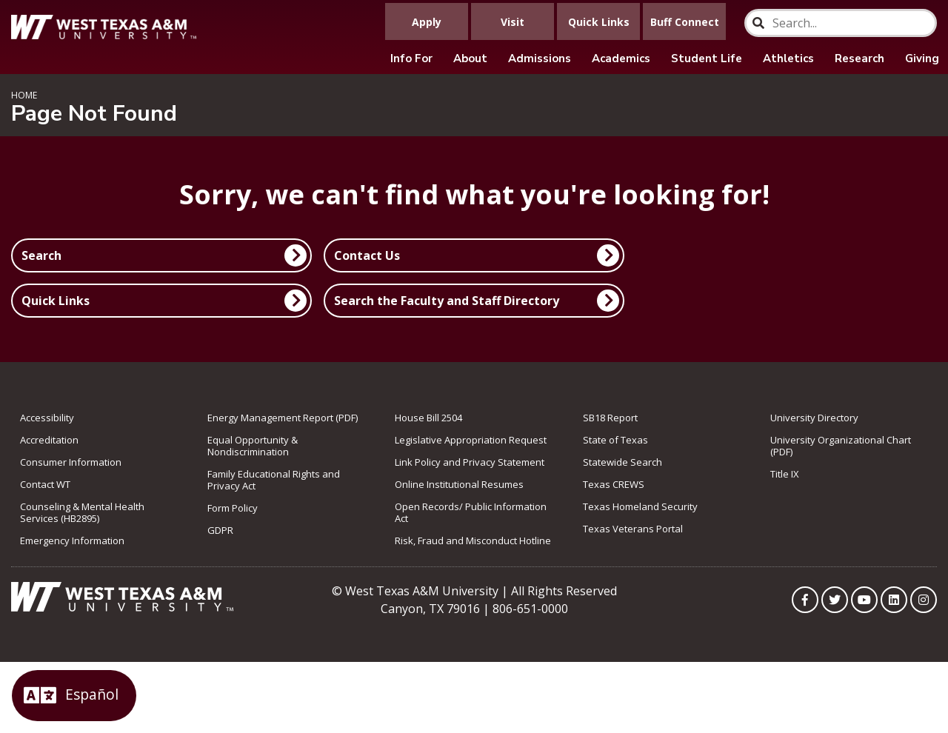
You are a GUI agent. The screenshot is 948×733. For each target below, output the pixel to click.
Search (41, 255)
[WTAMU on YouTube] (864, 599)
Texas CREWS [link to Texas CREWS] (613, 484)
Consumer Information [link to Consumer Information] (70, 462)
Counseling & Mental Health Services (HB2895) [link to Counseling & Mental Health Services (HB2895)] (82, 512)
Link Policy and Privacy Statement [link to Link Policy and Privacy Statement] (469, 462)
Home (24, 95)
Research (859, 58)
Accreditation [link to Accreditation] (49, 439)
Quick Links (55, 300)
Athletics (788, 58)
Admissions (539, 58)
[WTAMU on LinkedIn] (894, 599)
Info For (411, 58)
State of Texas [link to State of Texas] (615, 439)
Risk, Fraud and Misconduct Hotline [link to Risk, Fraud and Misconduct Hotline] (473, 540)
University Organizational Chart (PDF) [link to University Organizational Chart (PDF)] (840, 445)
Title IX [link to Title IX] (784, 474)
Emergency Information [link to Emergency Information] (72, 540)
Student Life (706, 58)
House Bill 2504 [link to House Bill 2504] (428, 417)
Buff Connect (684, 22)
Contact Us (367, 255)
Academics (621, 58)
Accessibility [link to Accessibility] (47, 417)
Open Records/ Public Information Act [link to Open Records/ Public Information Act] (471, 512)
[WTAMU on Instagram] (923, 599)
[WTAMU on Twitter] (834, 599)
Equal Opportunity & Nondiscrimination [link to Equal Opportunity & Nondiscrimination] (252, 445)
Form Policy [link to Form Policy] (232, 508)
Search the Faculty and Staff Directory (446, 300)
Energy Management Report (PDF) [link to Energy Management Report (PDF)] (282, 417)
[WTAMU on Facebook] (805, 599)
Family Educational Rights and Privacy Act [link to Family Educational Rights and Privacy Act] (273, 479)
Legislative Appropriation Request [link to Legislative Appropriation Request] (471, 439)
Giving (922, 58)
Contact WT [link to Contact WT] (45, 484)
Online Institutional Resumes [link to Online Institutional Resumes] (459, 484)
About (470, 58)
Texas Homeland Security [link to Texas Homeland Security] (640, 506)
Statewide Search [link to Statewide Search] (622, 462)
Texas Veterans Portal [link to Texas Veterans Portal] (633, 528)
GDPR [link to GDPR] (220, 530)
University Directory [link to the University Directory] (814, 417)
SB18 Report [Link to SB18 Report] (610, 417)
